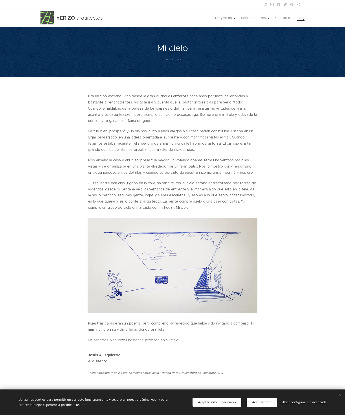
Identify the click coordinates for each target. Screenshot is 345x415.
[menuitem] (226, 17)
